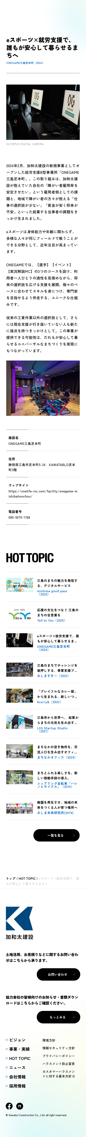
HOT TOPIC (27, 878)
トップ (11, 878)
